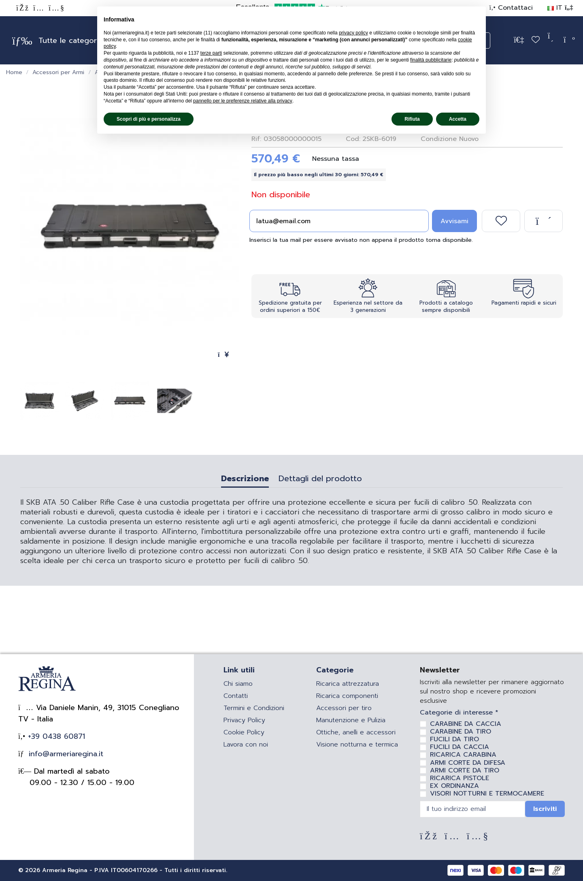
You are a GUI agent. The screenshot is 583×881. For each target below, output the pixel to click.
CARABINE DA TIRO (460, 731)
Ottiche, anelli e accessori (356, 732)
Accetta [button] (457, 119)
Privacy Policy (244, 720)
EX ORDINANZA (454, 786)
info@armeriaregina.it (64, 753)
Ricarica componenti (347, 696)
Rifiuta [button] (411, 119)
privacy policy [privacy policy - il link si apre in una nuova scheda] (353, 33)
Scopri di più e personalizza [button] (149, 119)
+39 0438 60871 (55, 736)
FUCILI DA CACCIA (459, 747)
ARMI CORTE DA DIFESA (467, 763)
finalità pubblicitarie (430, 60)
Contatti (235, 696)
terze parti (211, 53)
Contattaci (514, 8)
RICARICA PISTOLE (459, 778)
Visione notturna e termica (357, 744)
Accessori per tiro (344, 708)
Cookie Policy (243, 732)
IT (560, 8)
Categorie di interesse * (459, 713)
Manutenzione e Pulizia (350, 720)
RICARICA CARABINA (463, 754)
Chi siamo (238, 684)
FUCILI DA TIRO (454, 739)
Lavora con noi (245, 744)
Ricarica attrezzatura (347, 684)
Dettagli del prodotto (320, 479)
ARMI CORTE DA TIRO (464, 770)
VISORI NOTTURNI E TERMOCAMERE (487, 793)
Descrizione (245, 479)
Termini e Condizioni (253, 708)
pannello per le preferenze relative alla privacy (242, 101)
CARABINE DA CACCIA (465, 724)
